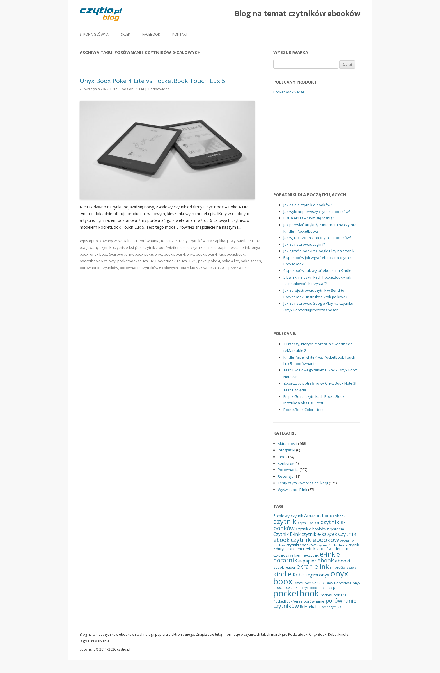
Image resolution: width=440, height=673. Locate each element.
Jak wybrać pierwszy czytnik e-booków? (316, 211)
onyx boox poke (139, 254)
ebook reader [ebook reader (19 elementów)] (284, 567)
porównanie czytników (99, 267)
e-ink (208, 247)
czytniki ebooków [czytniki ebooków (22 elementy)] (301, 544)
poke (202, 260)
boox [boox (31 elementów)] (327, 516)
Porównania (149, 240)
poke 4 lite (230, 260)
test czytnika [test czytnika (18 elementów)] (331, 607)
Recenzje (169, 240)
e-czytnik (195, 247)
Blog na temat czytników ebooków (297, 13)
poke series (251, 260)
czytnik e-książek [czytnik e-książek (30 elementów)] (319, 534)
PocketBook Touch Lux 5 (175, 260)
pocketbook (234, 254)
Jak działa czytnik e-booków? (307, 204)
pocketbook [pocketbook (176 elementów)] (296, 593)
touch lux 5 (189, 267)
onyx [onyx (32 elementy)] (324, 575)
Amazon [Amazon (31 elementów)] (312, 516)
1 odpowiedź (158, 88)
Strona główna (94, 34)
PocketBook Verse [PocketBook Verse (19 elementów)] (287, 601)
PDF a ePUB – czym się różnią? (308, 217)
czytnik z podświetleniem (164, 247)
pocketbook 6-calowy (98, 260)
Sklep (125, 34)
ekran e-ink (240, 247)
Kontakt (180, 34)
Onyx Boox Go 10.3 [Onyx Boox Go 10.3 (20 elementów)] (309, 583)
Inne (281, 456)
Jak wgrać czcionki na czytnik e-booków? (317, 237)
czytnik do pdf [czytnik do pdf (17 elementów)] (308, 523)
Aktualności (127, 240)
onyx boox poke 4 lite (205, 254)
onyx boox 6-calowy (107, 254)
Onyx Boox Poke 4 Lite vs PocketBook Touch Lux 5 (153, 80)
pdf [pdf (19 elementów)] (336, 587)
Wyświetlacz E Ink (245, 240)
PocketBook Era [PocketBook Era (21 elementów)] (333, 595)
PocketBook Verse (288, 92)
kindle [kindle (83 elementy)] (282, 573)
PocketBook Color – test (303, 409)
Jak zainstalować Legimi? (304, 244)
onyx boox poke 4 (170, 254)
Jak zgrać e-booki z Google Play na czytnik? (319, 250)
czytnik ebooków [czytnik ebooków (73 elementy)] (315, 539)
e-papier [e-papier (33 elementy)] (307, 561)
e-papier (221, 247)
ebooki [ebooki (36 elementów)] (342, 560)
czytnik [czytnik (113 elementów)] (285, 521)
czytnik (105, 247)
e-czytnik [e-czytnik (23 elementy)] (311, 555)
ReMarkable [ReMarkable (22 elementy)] (310, 606)
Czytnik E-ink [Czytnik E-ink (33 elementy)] (287, 534)
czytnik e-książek (127, 247)
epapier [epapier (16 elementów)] (352, 567)
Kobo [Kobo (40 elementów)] (298, 574)
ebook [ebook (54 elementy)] (325, 560)
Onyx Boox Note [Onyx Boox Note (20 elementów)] (338, 583)
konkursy (286, 463)
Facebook (151, 34)
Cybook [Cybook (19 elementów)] (339, 516)
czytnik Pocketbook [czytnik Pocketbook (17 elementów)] (332, 545)
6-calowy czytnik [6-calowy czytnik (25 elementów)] (288, 515)
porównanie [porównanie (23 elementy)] (314, 601)
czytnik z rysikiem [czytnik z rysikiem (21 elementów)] (287, 555)
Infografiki (286, 450)
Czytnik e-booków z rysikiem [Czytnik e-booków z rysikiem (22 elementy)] (320, 528)
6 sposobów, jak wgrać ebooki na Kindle (317, 270)
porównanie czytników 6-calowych (149, 267)
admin (244, 267)
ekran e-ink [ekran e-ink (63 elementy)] (313, 566)
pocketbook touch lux (135, 260)
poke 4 (214, 260)
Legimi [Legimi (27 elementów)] (312, 575)
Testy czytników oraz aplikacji (203, 240)
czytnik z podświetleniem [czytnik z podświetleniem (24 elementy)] (325, 548)
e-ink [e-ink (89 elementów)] (327, 554)
